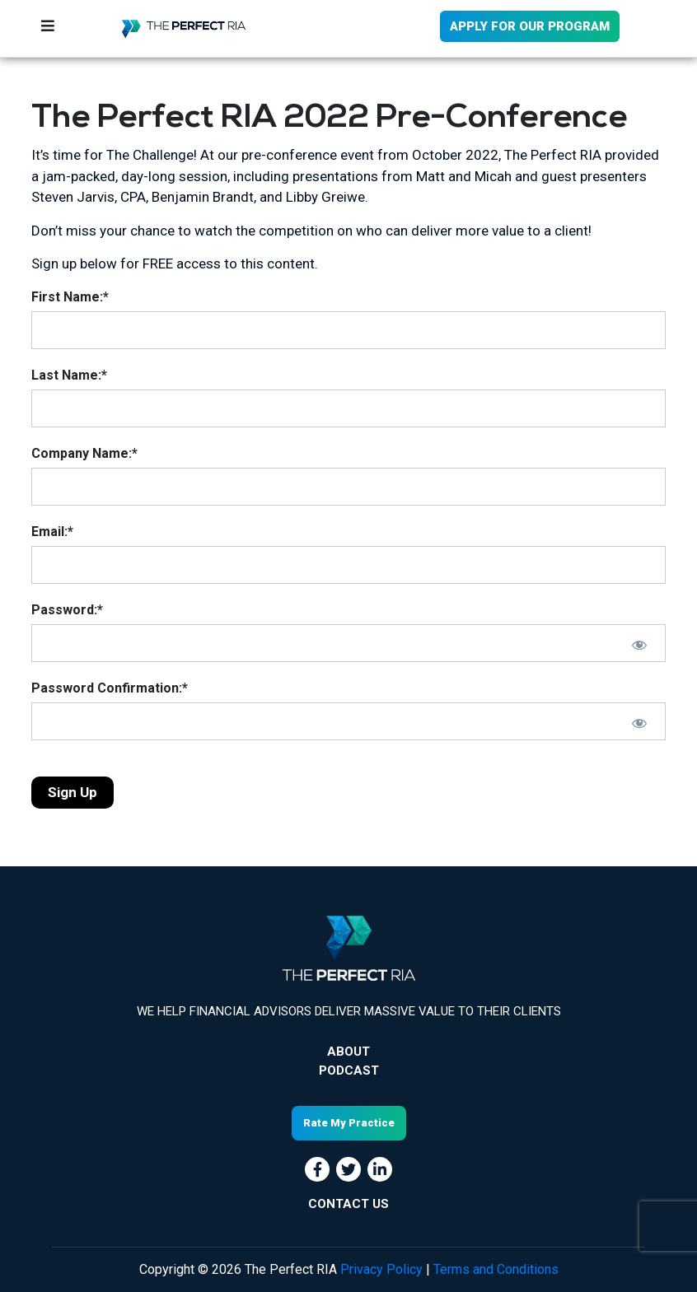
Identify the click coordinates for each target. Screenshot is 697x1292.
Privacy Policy (381, 1269)
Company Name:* (84, 453)
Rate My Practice (349, 1123)
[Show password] (639, 645)
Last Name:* (69, 375)
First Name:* (70, 297)
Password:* (67, 610)
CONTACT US (348, 1203)
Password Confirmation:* (109, 688)
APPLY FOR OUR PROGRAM (530, 26)
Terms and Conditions (496, 1269)
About (348, 1051)
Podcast (349, 1070)
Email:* (52, 531)
